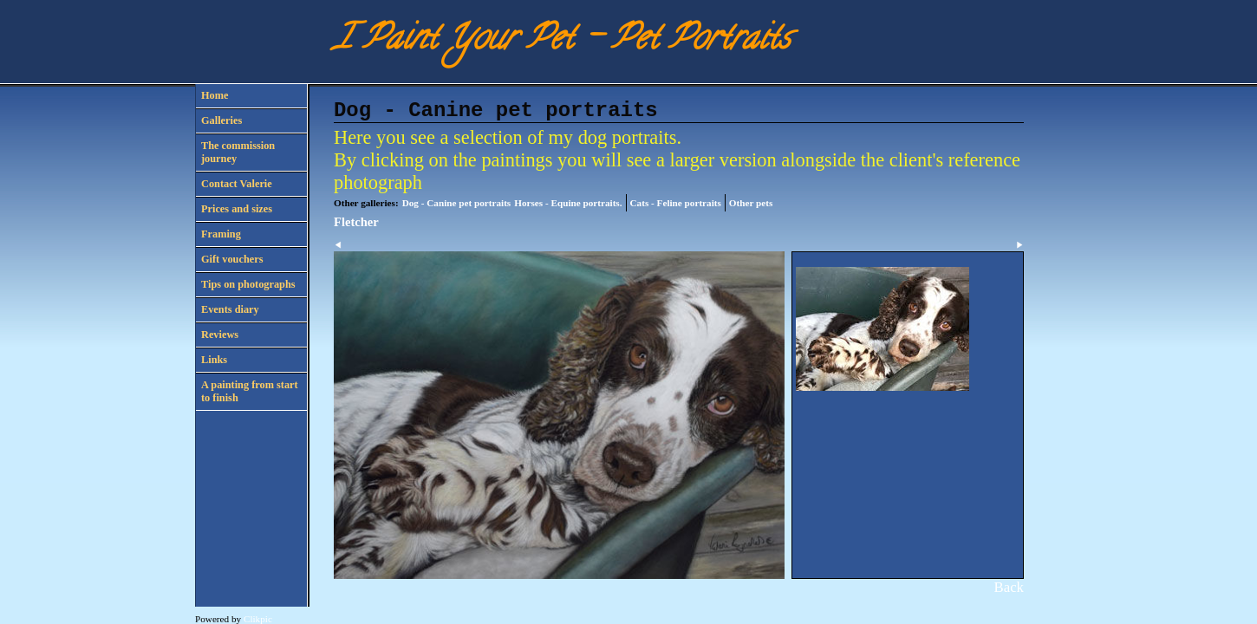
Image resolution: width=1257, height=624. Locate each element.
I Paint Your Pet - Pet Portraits (562, 41)
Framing (221, 234)
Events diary (230, 309)
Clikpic (258, 619)
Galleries (221, 120)
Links (214, 360)
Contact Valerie (236, 184)
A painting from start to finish (249, 391)
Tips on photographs (248, 284)
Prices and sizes (236, 209)
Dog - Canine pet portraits (456, 203)
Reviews (219, 334)
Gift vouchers (232, 259)
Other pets (750, 203)
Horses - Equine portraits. (568, 203)
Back (1009, 587)
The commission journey (238, 152)
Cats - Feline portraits (675, 203)
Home (214, 95)
